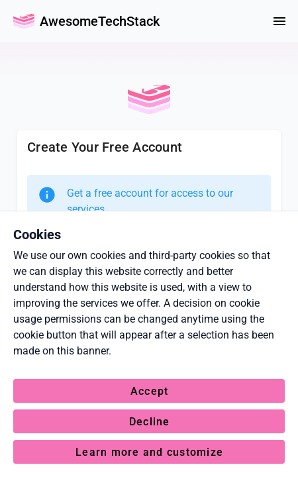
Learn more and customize (149, 452)
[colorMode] (248, 21)
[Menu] (279, 21)
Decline (149, 421)
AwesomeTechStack (100, 21)
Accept (149, 391)
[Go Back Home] (23, 21)
